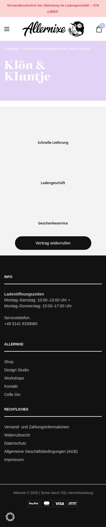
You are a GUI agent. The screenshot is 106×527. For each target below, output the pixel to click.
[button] (53, 243)
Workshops (14, 378)
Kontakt (11, 386)
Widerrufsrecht (17, 435)
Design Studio (16, 370)
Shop (9, 362)
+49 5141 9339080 (20, 324)
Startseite (11, 49)
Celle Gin (12, 394)
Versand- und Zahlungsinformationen (36, 427)
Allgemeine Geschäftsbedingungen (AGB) (41, 451)
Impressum (14, 459)
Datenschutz (15, 443)
